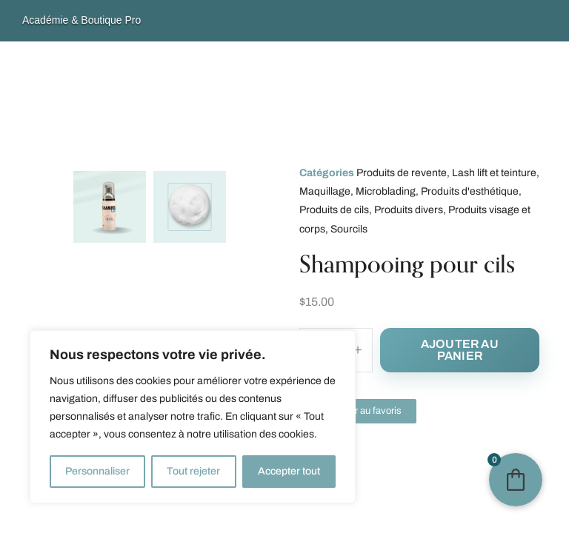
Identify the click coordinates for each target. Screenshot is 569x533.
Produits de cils (334, 209)
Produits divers (408, 209)
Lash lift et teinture (494, 172)
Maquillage (324, 191)
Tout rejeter (193, 471)
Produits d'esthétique (470, 191)
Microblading (386, 191)
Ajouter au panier (460, 350)
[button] (357, 411)
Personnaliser (97, 471)
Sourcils (348, 229)
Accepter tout (289, 471)
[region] (193, 416)
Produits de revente (401, 172)
